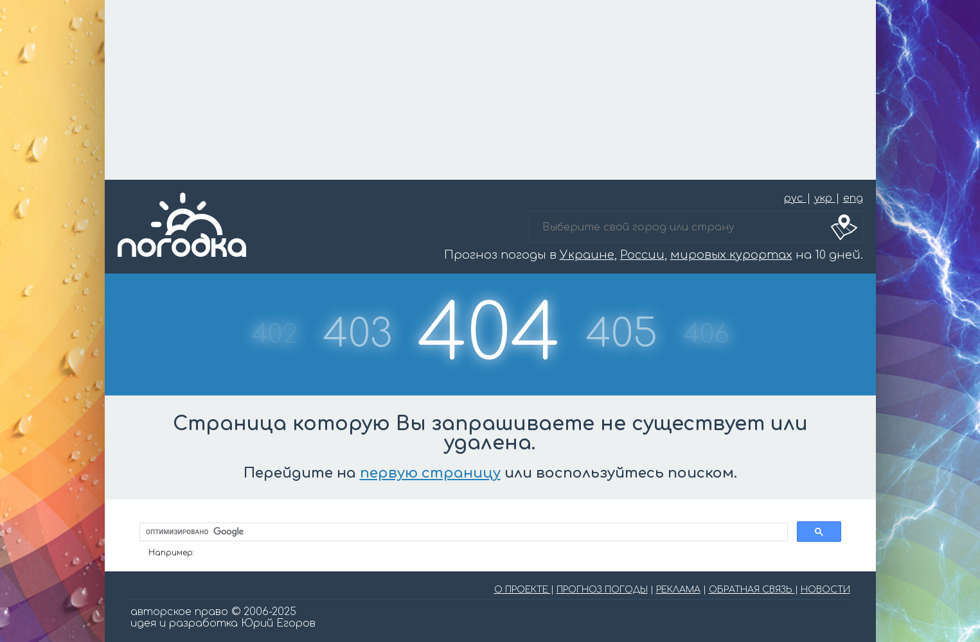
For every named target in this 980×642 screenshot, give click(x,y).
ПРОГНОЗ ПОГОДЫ (602, 589)
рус (795, 198)
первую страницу (430, 473)
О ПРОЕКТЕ (522, 589)
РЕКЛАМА (678, 589)
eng (853, 198)
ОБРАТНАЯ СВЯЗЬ (752, 589)
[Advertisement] (490, 90)
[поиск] (462, 532)
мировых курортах (731, 254)
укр (824, 198)
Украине (587, 254)
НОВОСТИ (825, 589)
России (642, 254)
